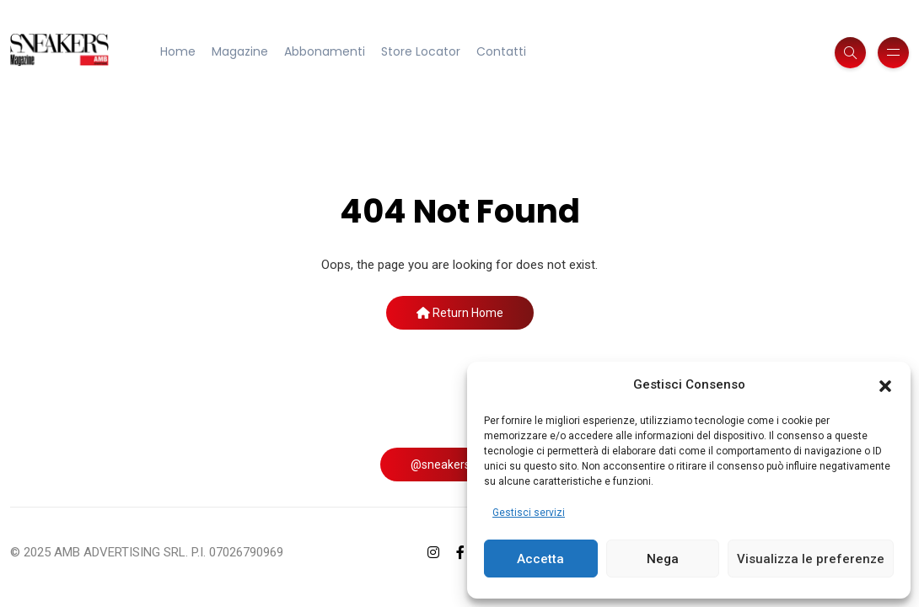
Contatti (501, 51)
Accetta (540, 559)
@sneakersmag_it (459, 464)
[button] (885, 385)
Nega (663, 559)
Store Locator (420, 51)
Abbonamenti (324, 51)
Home (178, 51)
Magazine (240, 51)
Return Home (460, 313)
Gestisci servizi (528, 512)
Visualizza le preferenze (810, 559)
